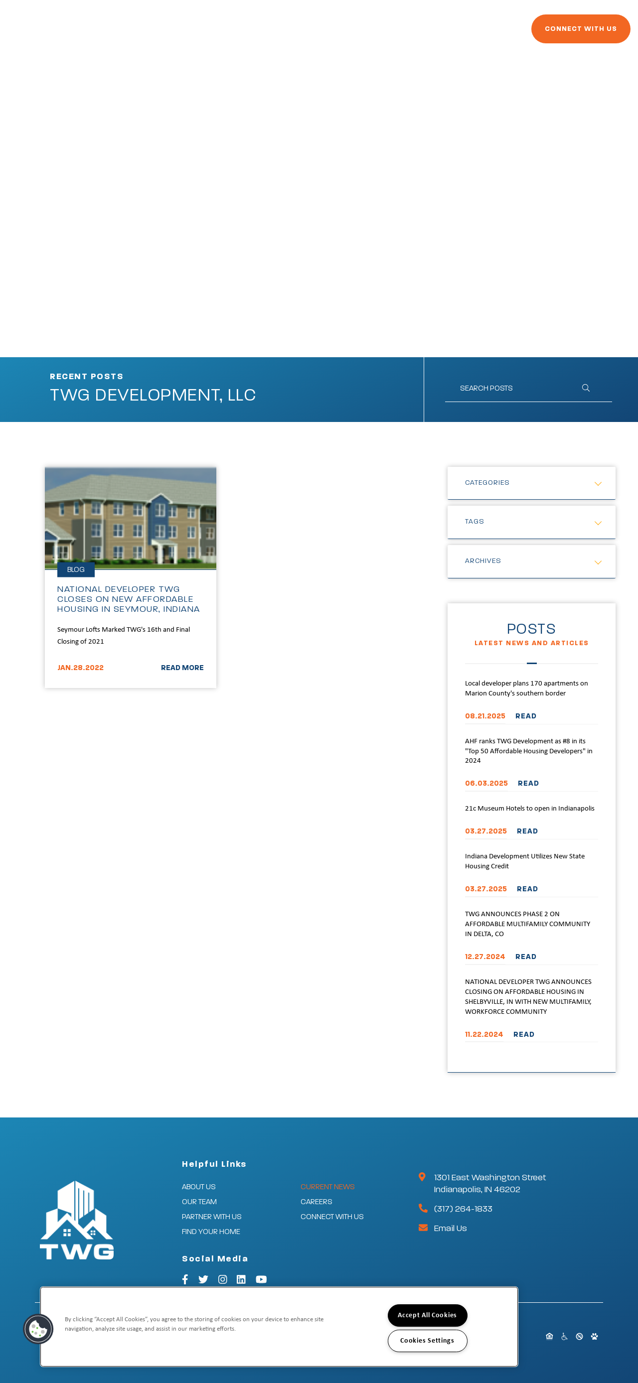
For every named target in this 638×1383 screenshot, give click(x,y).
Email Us (450, 1228)
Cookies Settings (427, 1341)
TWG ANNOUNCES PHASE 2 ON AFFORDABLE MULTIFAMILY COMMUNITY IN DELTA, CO (527, 924)
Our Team (199, 1202)
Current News (411, 33)
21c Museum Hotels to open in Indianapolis (530, 809)
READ (526, 716)
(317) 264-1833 (463, 1209)
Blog (76, 569)
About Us (199, 1187)
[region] (279, 1326)
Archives (483, 560)
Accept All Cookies (427, 1315)
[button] (38, 1329)
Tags (474, 521)
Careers (467, 33)
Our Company (189, 33)
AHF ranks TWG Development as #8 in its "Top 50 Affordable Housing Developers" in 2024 (529, 751)
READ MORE (182, 668)
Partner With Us (264, 33)
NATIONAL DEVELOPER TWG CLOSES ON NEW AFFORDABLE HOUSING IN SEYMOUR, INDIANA (128, 599)
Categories (487, 482)
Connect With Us (553, 32)
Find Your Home (340, 33)
